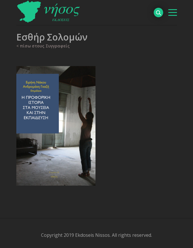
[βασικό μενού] (172, 12)
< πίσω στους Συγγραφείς (43, 46)
